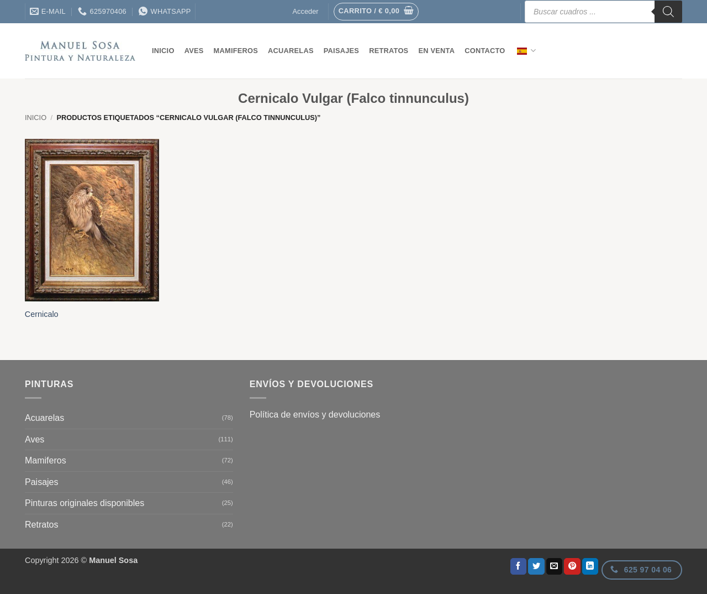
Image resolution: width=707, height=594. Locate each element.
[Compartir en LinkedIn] (590, 566)
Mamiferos (236, 50)
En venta (436, 50)
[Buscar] (668, 12)
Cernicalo (42, 314)
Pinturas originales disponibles (84, 503)
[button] (376, 11)
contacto (485, 50)
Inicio (163, 50)
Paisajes (341, 50)
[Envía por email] (554, 566)
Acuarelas (291, 50)
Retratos (388, 50)
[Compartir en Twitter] (536, 566)
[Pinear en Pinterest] (572, 566)
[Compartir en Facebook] (518, 566)
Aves (194, 50)
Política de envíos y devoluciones (315, 414)
